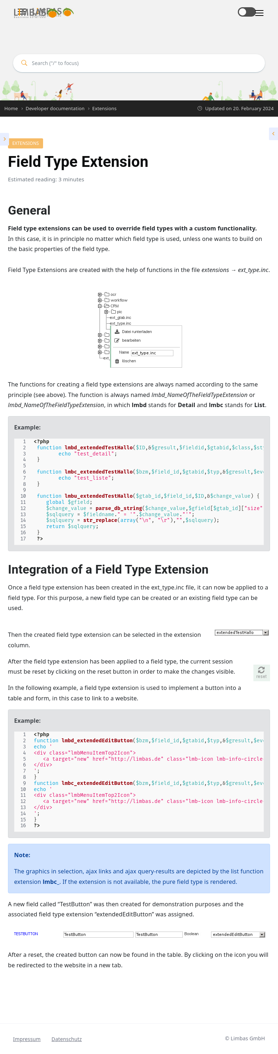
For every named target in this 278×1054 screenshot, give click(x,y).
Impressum (27, 1039)
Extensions (25, 143)
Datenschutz (66, 1039)
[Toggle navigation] (257, 13)
